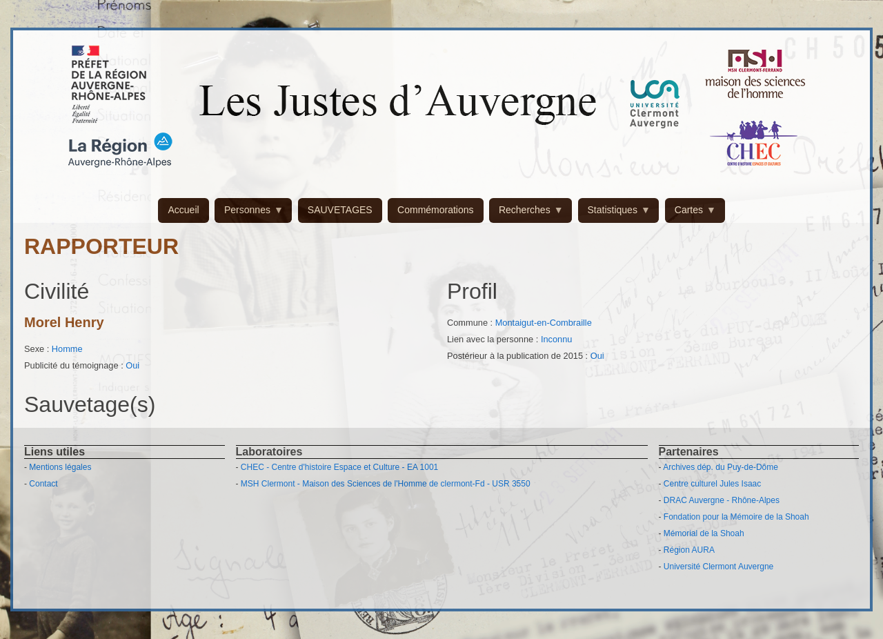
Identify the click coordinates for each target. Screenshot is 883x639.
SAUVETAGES (340, 209)
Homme (67, 349)
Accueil (183, 209)
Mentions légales (60, 467)
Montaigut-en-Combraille (543, 322)
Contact (43, 484)
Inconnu (557, 339)
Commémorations (435, 209)
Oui (132, 365)
